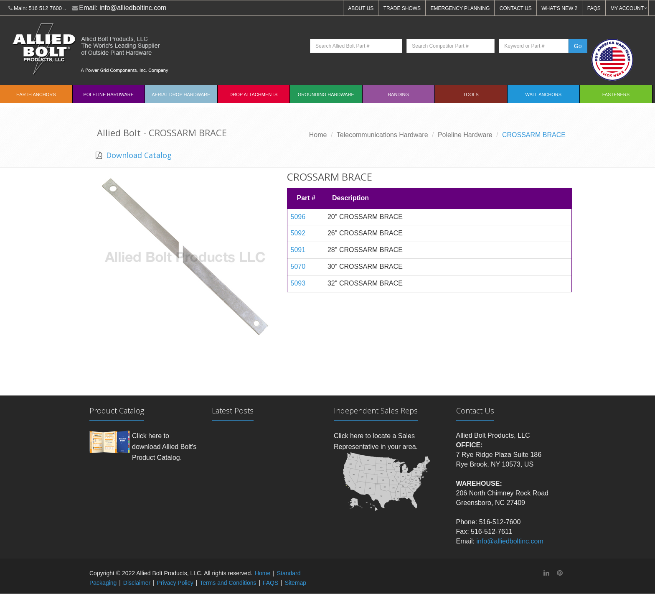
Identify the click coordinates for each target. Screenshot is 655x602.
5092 (298, 233)
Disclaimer (136, 582)
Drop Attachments (253, 94)
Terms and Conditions (228, 582)
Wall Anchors (544, 94)
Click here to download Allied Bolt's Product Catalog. (164, 446)
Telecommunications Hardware (382, 134)
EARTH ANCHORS (36, 94)
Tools (471, 94)
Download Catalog (138, 155)
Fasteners (616, 94)
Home (318, 134)
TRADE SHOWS (402, 8)
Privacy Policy (175, 582)
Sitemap (295, 582)
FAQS (594, 8)
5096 (298, 216)
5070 (298, 266)
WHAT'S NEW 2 (559, 8)
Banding (398, 94)
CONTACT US (516, 8)
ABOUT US (360, 8)
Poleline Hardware (108, 94)
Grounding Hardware (326, 94)
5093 (298, 283)
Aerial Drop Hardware (181, 94)
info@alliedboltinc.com (132, 7)
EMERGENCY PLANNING (460, 8)
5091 (298, 249)
